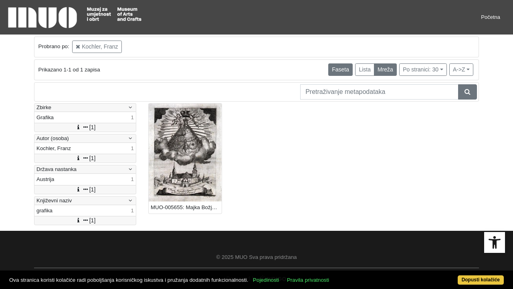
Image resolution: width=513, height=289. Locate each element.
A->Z (459, 69)
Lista (365, 69)
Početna (490, 17)
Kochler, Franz (97, 46)
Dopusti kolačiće (453, 276)
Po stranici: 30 (420, 69)
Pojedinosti (292, 276)
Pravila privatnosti (334, 276)
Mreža (385, 69)
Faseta (340, 69)
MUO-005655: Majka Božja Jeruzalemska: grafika (186, 207)
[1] (85, 127)
